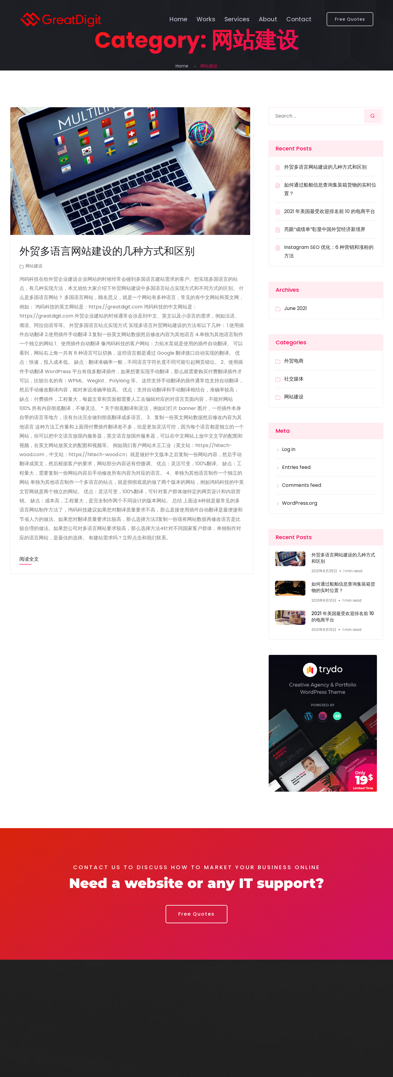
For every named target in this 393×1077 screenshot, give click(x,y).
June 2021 (295, 308)
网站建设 (33, 266)
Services (237, 19)
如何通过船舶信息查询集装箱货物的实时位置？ (343, 588)
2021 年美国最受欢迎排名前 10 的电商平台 (329, 211)
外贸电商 (294, 360)
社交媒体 (294, 378)
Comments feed (301, 485)
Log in (288, 449)
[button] (196, 916)
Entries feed (296, 467)
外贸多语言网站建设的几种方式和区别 (109, 250)
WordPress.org (299, 503)
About (268, 19)
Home (178, 19)
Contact (298, 19)
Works (205, 19)
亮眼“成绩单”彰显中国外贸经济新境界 (324, 229)
